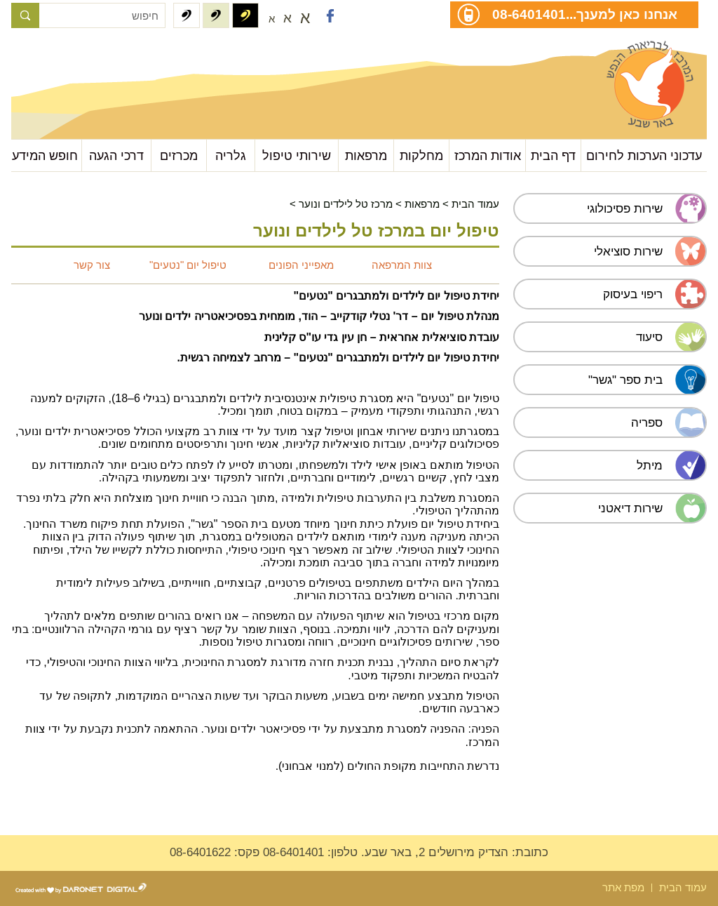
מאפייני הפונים (301, 265)
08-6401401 (529, 14)
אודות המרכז (487, 155)
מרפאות (366, 155)
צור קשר (92, 265)
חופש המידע (45, 155)
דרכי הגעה (116, 155)
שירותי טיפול (296, 155)
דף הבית (553, 155)
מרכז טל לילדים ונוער (346, 204)
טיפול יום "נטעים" (186, 265)
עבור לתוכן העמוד (81, 56)
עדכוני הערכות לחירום (644, 155)
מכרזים (179, 155)
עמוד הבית (475, 204)
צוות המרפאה (402, 265)
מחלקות (421, 155)
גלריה (230, 155)
